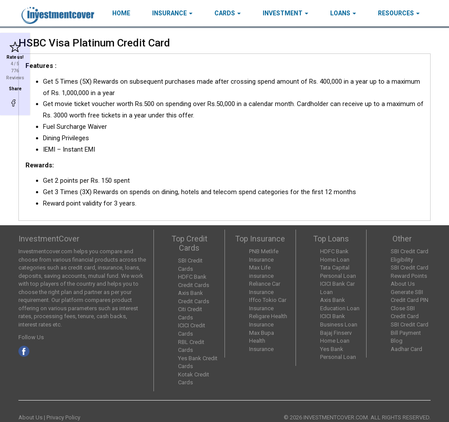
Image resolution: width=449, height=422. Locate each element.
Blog (397, 340)
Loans (343, 13)
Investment (285, 13)
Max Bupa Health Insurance (261, 341)
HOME (121, 13)
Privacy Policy (63, 417)
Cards (227, 13)
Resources (399, 13)
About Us (403, 283)
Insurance (172, 13)
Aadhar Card (406, 349)
